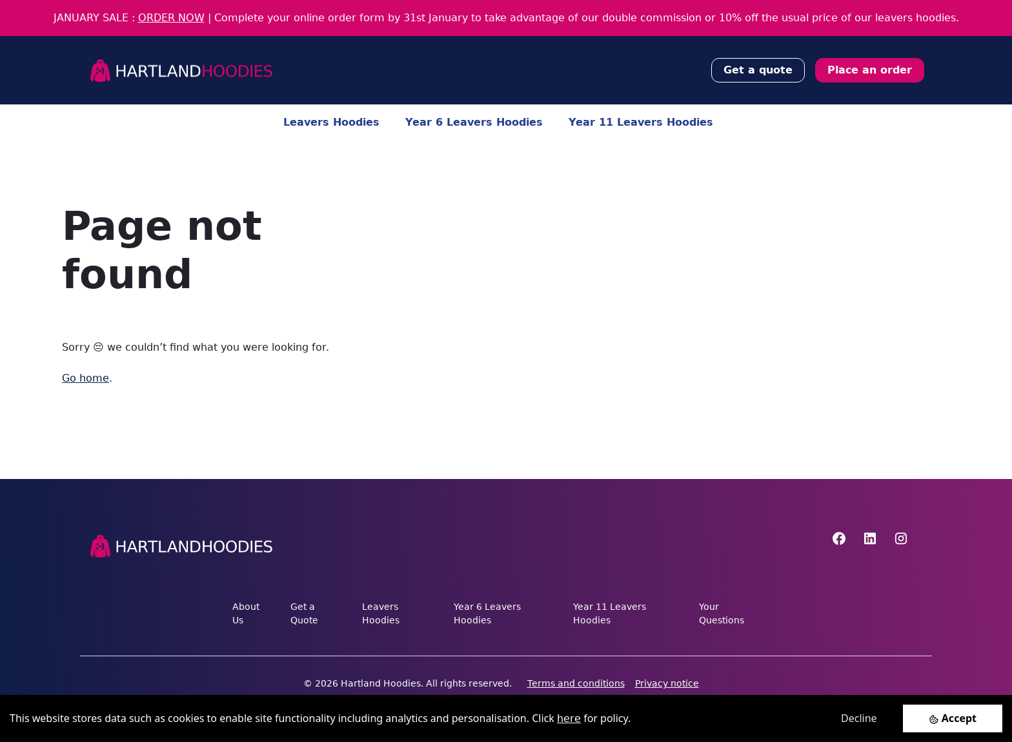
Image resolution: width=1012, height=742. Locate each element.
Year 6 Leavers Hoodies (474, 122)
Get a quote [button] (758, 70)
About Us (245, 613)
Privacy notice (667, 683)
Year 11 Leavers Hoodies (641, 122)
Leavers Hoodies (331, 122)
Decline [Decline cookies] (859, 718)
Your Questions (721, 613)
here (569, 718)
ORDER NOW (171, 18)
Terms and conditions (576, 683)
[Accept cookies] (952, 718)
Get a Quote (304, 613)
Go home (85, 378)
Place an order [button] (869, 70)
